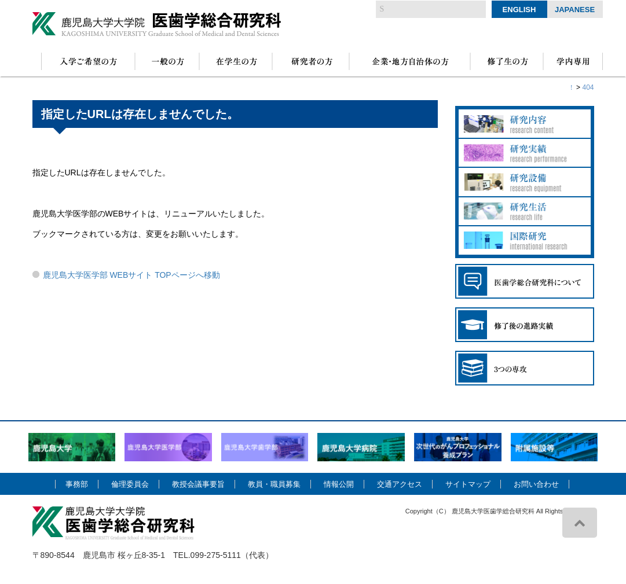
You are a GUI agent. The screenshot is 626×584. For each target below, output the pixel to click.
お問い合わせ (536, 484)
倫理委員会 (130, 484)
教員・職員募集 (274, 484)
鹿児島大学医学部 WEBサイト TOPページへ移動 (131, 275)
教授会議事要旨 (198, 484)
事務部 (76, 484)
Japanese (575, 9)
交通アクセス (399, 484)
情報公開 (339, 484)
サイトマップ (467, 484)
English (519, 9)
